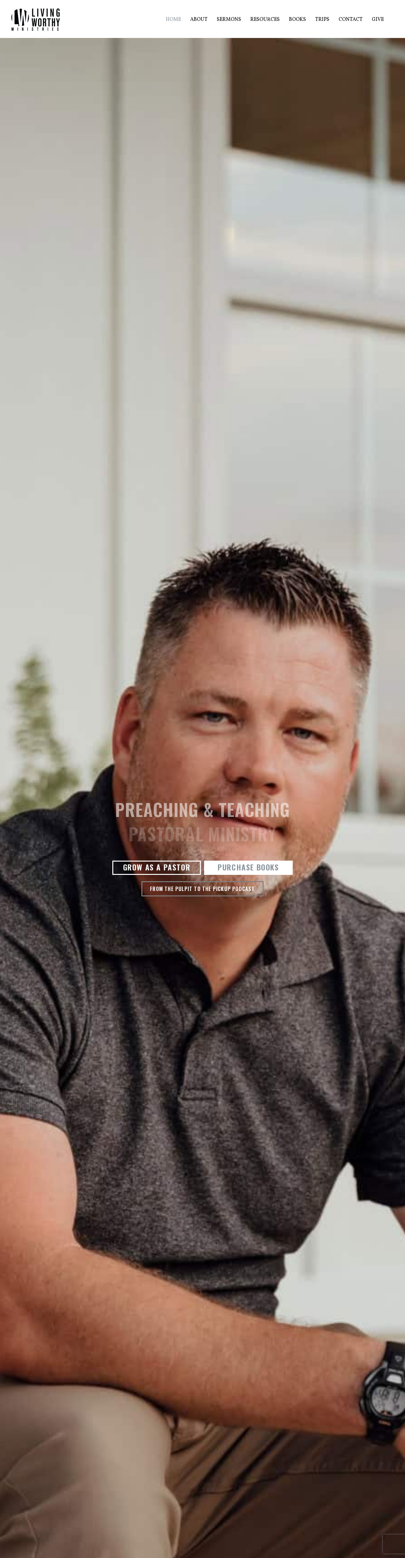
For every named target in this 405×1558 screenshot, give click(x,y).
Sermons (229, 19)
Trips (322, 19)
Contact (351, 19)
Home (173, 19)
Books (297, 19)
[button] (156, 868)
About (199, 19)
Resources (265, 19)
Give (378, 19)
